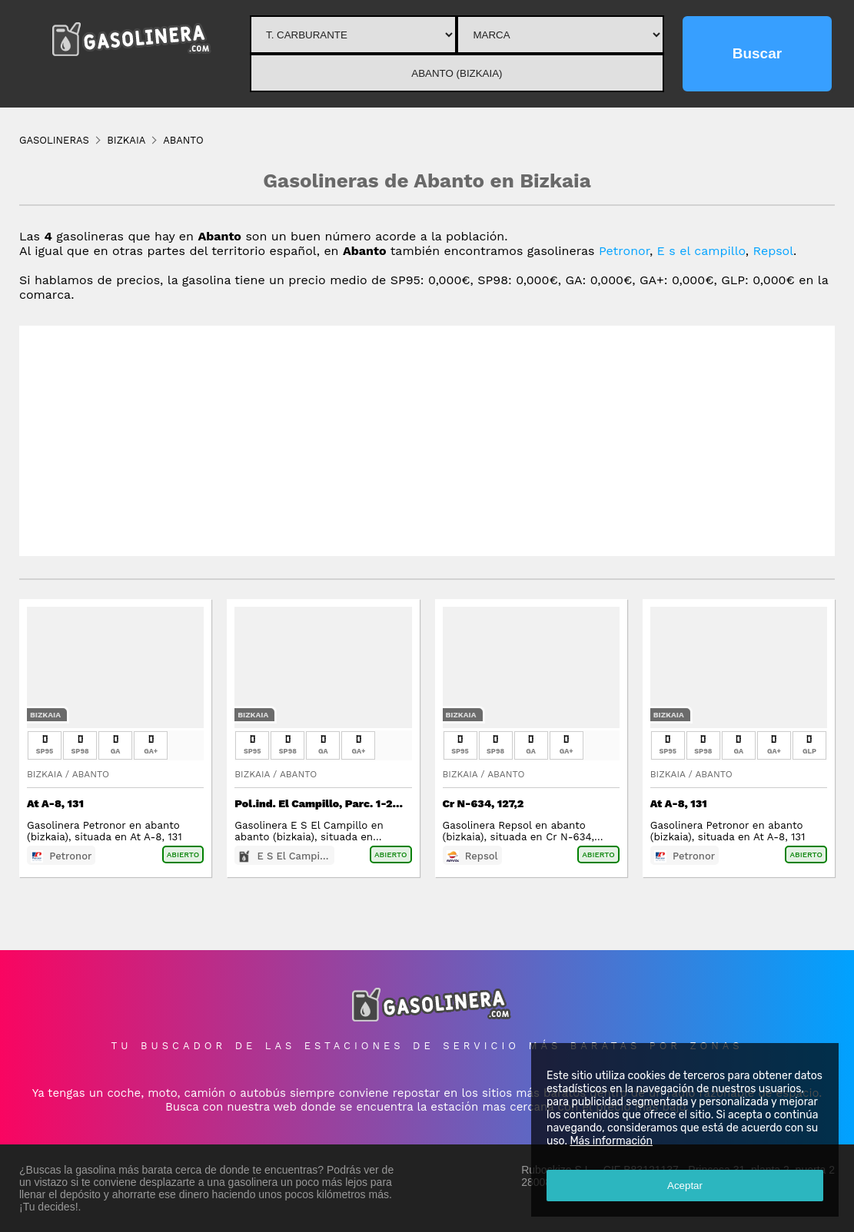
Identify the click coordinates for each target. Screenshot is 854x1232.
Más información (611, 1141)
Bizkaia (45, 714)
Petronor (624, 250)
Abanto (90, 774)
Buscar (757, 53)
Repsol (773, 250)
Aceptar (685, 1185)
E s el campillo (701, 250)
